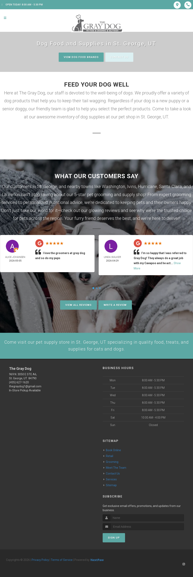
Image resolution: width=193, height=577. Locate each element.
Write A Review (115, 304)
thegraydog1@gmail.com (25, 386)
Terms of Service (62, 560)
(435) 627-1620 (19, 382)
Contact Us (120, 57)
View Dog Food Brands (80, 57)
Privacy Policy (40, 560)
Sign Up (114, 537)
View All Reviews (78, 304)
